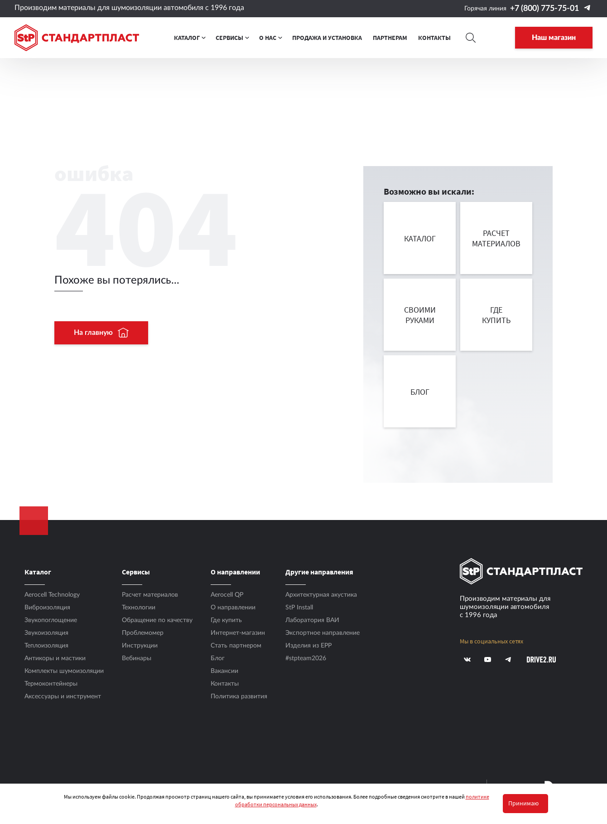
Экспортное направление (322, 633)
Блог (218, 658)
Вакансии (224, 671)
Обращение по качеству (157, 620)
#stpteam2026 (305, 658)
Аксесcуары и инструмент (62, 696)
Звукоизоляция (46, 633)
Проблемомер (143, 633)
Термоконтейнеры (50, 684)
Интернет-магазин (238, 633)
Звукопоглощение (50, 620)
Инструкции (140, 646)
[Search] (471, 38)
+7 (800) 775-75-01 (544, 9)
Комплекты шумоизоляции (64, 671)
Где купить (226, 620)
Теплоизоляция (46, 646)
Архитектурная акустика (321, 595)
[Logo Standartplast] (76, 37)
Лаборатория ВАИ (312, 620)
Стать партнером (236, 646)
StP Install (299, 607)
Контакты (225, 684)
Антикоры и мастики (55, 658)
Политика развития (239, 696)
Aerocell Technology (52, 595)
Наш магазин (554, 37)
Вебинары (136, 658)
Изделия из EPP (308, 646)
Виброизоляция (47, 607)
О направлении (233, 607)
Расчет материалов (150, 595)
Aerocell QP (227, 595)
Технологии (138, 607)
